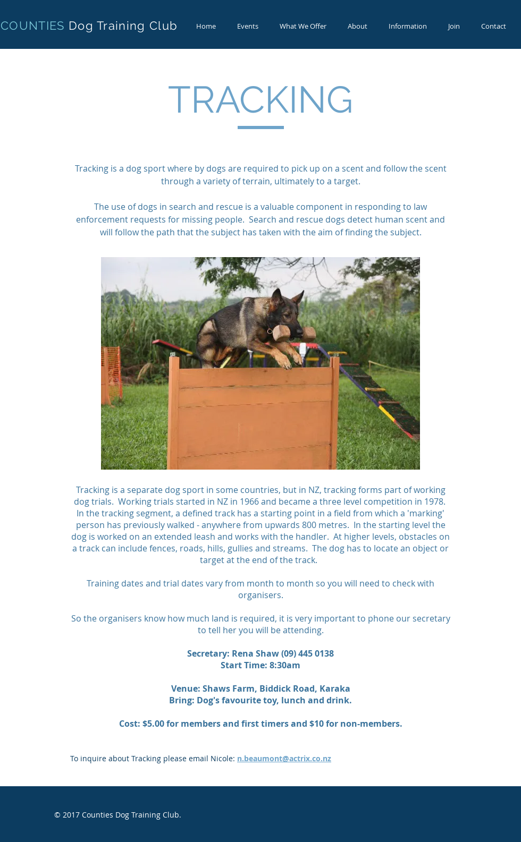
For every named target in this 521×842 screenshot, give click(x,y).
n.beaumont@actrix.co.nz (284, 758)
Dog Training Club (123, 25)
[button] (303, 26)
